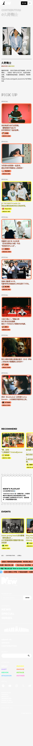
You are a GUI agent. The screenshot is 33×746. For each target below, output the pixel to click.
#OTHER (21, 676)
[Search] (16, 656)
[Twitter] (23, 686)
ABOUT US (6, 640)
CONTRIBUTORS (9, 646)
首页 (2, 555)
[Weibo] (30, 686)
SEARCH (4, 652)
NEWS (6, 609)
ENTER (27, 597)
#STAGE (20, 672)
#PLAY (4, 666)
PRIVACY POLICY (7, 702)
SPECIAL (7, 613)
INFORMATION (6, 698)
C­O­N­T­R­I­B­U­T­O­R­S (10, 555)
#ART (4, 669)
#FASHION (6, 676)
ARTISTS (5, 643)
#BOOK (5, 672)
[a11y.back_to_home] (5, 3)
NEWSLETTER (6, 594)
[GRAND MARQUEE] (16, 629)
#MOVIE (20, 669)
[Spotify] (3, 686)
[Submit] (29, 656)
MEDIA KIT (5, 696)
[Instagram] (16, 686)
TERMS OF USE (6, 700)
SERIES (6, 618)
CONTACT (4, 694)
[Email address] (12, 598)
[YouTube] (10, 686)
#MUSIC (20, 666)
